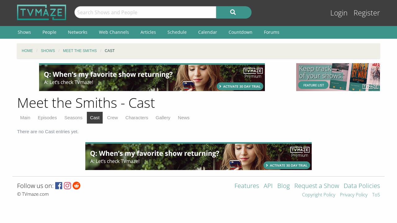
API (268, 186)
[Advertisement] (152, 77)
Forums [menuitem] (271, 32)
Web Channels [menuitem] (114, 32)
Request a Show (316, 186)
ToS (376, 195)
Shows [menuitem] (24, 32)
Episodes (47, 117)
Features (246, 186)
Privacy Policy (354, 195)
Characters (136, 117)
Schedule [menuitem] (177, 32)
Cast (95, 117)
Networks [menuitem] (77, 32)
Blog (283, 186)
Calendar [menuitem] (207, 32)
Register (367, 13)
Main (25, 117)
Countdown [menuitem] (240, 32)
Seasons (74, 117)
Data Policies (362, 186)
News (184, 117)
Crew (112, 117)
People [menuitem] (49, 32)
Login (339, 13)
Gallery (163, 117)
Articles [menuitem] (148, 32)
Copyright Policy (318, 195)
